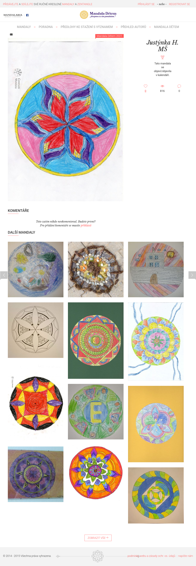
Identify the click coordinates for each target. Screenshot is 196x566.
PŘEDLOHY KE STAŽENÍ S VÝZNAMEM (87, 27)
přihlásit (86, 225)
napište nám (185, 555)
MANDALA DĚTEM (166, 27)
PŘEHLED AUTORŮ (133, 27)
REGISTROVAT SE (179, 4)
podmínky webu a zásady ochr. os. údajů (151, 555)
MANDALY (24, 27)
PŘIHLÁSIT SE (146, 4)
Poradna (46, 27)
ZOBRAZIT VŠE (98, 537)
